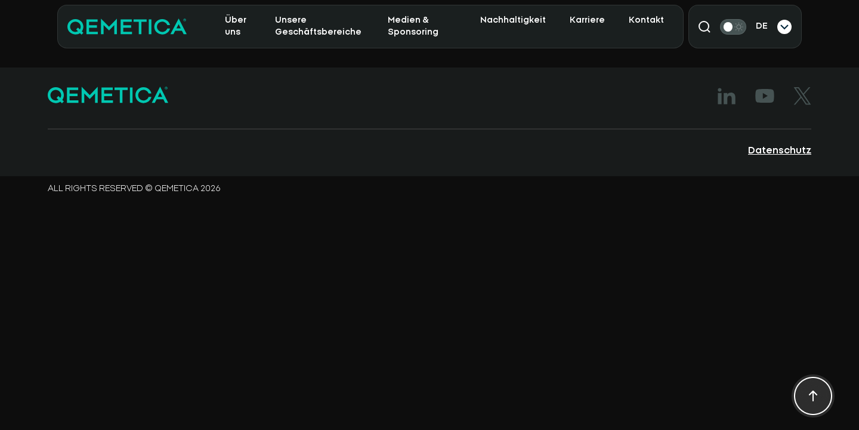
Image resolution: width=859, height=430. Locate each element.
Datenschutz (779, 150)
